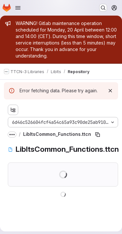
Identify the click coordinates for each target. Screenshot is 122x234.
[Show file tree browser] (13, 110)
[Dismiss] (110, 91)
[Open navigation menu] (18, 8)
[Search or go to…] (103, 8)
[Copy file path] (97, 134)
